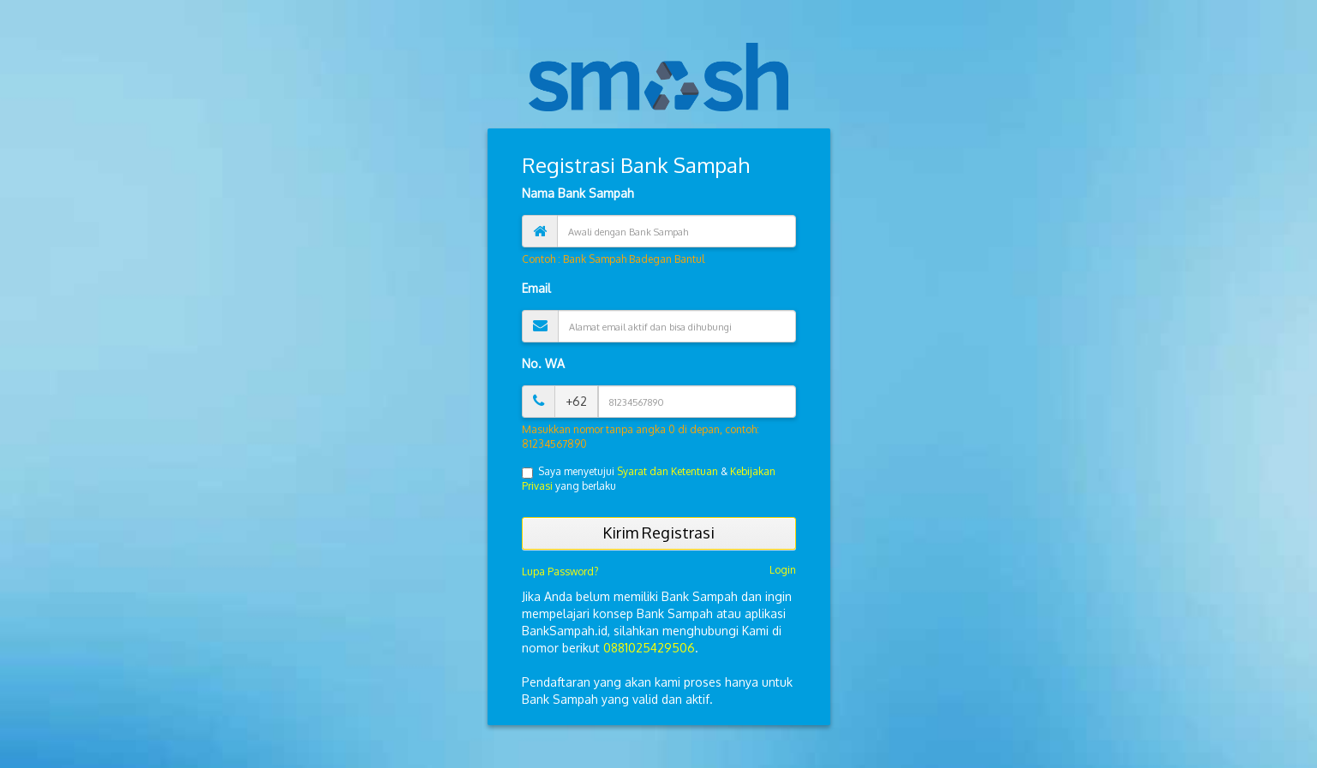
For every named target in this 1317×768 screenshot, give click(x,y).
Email (536, 288)
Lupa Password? (560, 571)
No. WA (543, 363)
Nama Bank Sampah (578, 193)
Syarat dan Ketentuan (667, 471)
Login (782, 569)
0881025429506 (649, 647)
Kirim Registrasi (658, 532)
